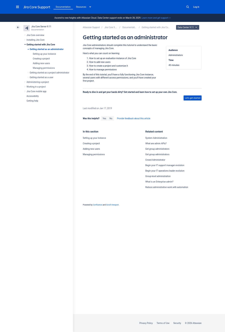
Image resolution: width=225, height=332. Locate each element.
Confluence (97, 205)
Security (177, 323)
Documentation (63, 7)
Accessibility (33, 96)
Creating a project (41, 58)
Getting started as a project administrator (49, 72)
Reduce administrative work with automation (166, 187)
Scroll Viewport (112, 205)
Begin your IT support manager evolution (164, 165)
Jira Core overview (35, 35)
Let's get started (192, 98)
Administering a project (38, 82)
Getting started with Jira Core (41, 44)
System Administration (156, 138)
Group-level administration (157, 176)
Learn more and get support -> (156, 18)
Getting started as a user (41, 77)
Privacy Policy (146, 323)
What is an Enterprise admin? (159, 181)
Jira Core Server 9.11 (41, 26)
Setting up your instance (44, 54)
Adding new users (41, 63)
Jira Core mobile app (36, 91)
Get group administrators (157, 149)
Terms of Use (163, 323)
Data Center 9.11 (188, 27)
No (111, 118)
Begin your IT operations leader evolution (164, 171)
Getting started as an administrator (47, 49)
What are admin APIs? (156, 143)
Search (187, 6)
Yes (104, 118)
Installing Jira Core (36, 40)
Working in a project (36, 86)
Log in (196, 7)
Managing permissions (44, 68)
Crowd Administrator (155, 160)
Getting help (32, 101)
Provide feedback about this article (133, 118)
